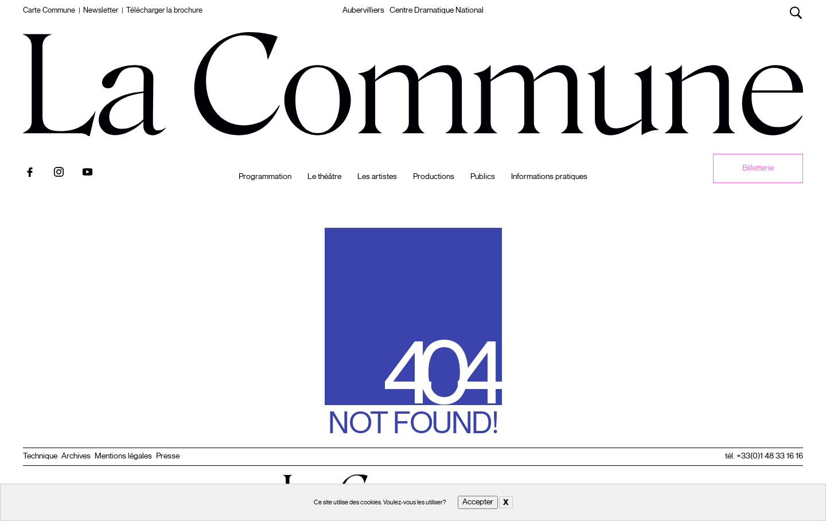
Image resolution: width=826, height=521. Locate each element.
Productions (433, 176)
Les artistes (377, 176)
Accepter (477, 502)
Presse (168, 456)
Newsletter (100, 10)
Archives (76, 456)
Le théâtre (324, 176)
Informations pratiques (549, 176)
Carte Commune (49, 10)
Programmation (265, 176)
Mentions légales (123, 456)
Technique (40, 456)
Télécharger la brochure (164, 10)
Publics (482, 176)
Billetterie (758, 168)
